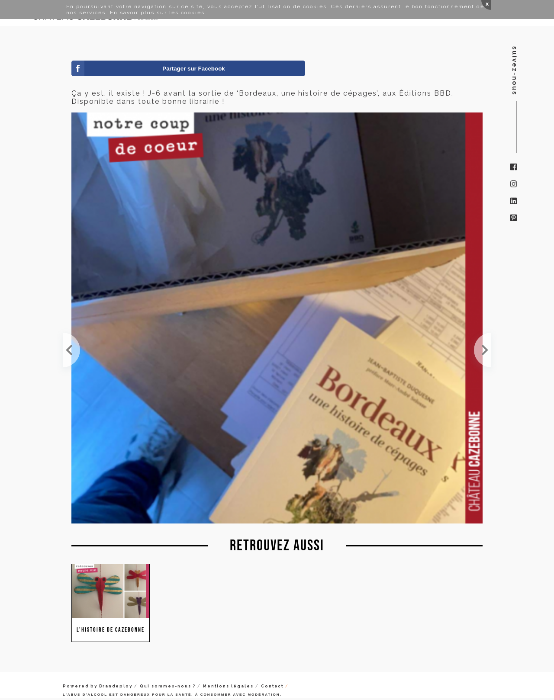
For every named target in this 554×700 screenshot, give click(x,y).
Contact (272, 686)
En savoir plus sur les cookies (157, 13)
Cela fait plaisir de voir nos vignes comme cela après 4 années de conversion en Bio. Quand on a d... (482, 350)
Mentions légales (228, 686)
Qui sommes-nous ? (168, 686)
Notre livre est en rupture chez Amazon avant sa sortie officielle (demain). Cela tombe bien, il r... (71, 350)
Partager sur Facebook (193, 68)
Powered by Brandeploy (97, 686)
